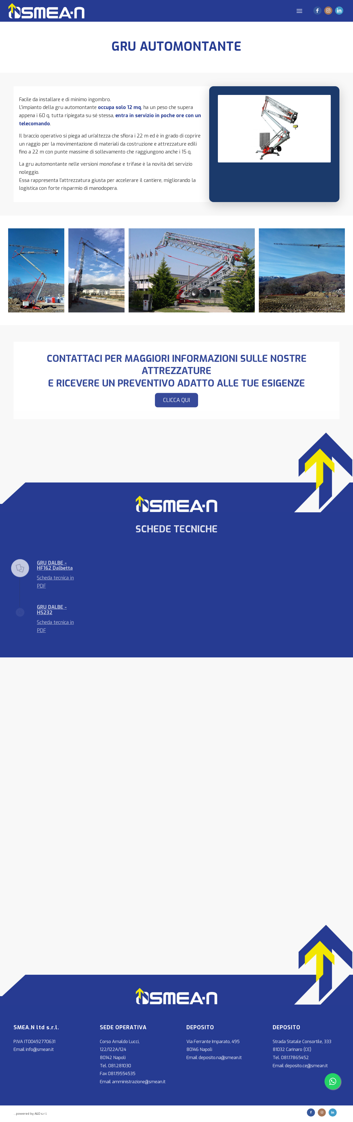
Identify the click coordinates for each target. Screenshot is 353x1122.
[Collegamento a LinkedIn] (339, 11)
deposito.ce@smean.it (306, 1066)
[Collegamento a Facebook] (317, 11)
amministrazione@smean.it (139, 1082)
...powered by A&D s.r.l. (30, 1114)
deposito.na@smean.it (220, 1057)
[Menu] (299, 10)
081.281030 (119, 1066)
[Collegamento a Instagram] (328, 11)
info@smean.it (40, 1049)
